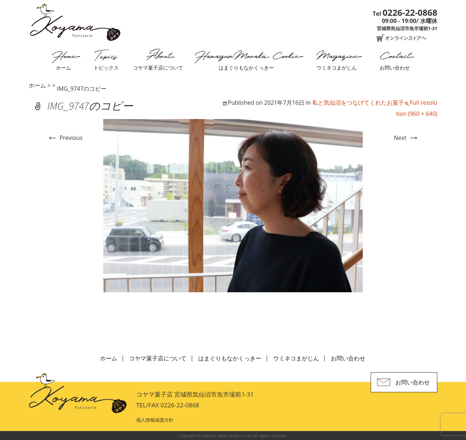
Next (406, 138)
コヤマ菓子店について (158, 67)
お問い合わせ (395, 67)
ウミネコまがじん (337, 67)
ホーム (63, 67)
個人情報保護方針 (154, 420)
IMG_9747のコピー (81, 89)
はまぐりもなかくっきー (246, 67)
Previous (64, 138)
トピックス (106, 67)
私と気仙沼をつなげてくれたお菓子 (358, 103)
